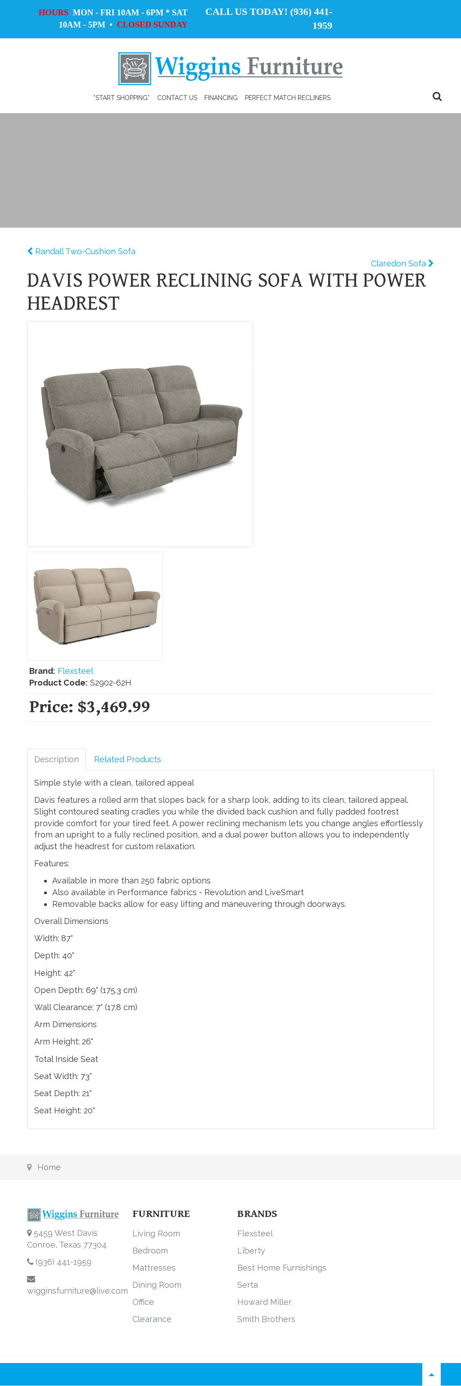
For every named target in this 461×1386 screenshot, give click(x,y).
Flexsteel (75, 671)
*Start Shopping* (121, 97)
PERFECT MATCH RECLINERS (287, 97)
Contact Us (177, 97)
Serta (247, 1285)
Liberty (251, 1250)
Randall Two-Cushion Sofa (84, 251)
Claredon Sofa (399, 263)
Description (56, 759)
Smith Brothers (266, 1319)
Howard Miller (264, 1302)
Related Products (127, 759)
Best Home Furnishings (281, 1267)
